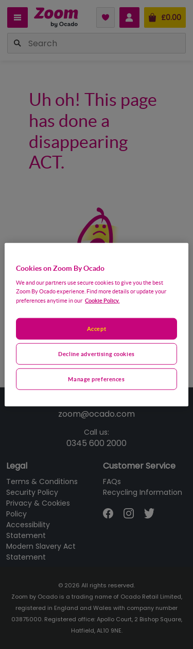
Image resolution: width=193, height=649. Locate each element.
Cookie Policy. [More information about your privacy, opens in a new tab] (102, 300)
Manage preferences (96, 379)
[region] (96, 324)
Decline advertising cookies (96, 353)
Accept (96, 328)
